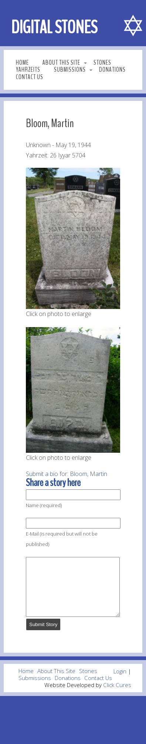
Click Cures (117, 696)
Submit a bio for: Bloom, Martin (66, 474)
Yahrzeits (28, 69)
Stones (102, 62)
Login (119, 682)
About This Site (61, 62)
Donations (112, 69)
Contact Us (29, 77)
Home (22, 62)
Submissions (70, 69)
